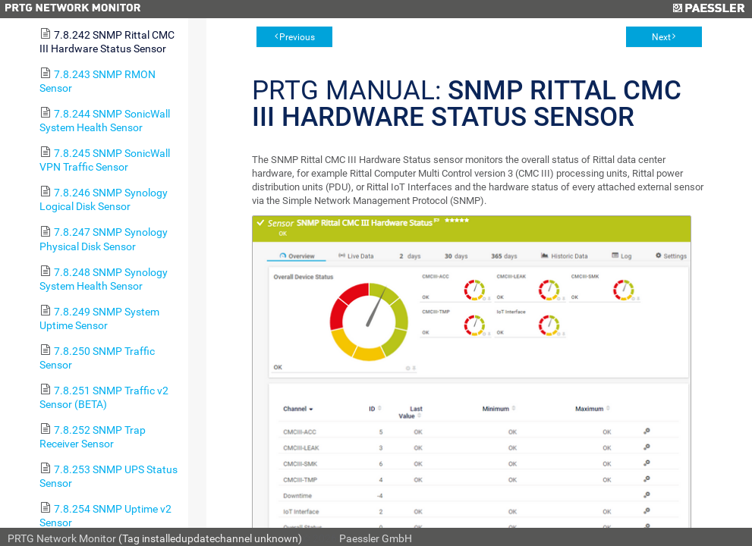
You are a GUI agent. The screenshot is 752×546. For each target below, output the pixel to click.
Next (661, 37)
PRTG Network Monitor (62, 538)
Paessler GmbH (375, 538)
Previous (297, 37)
